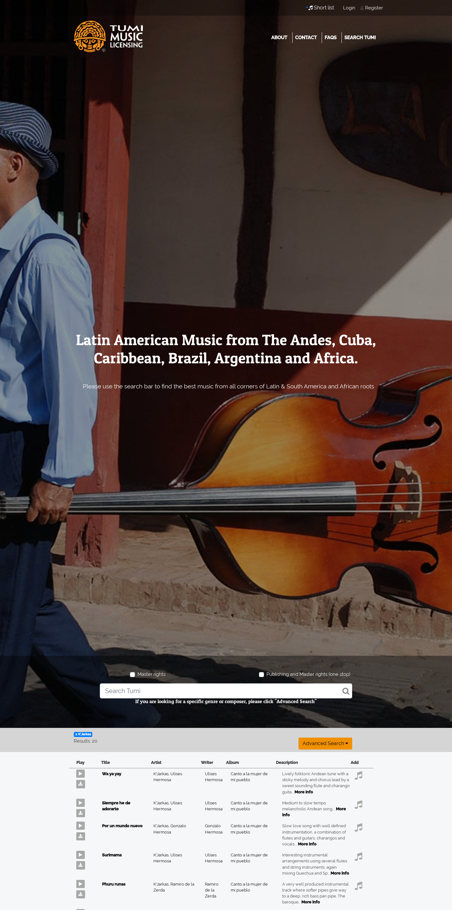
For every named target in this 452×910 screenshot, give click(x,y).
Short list (321, 8)
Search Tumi (360, 37)
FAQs (330, 37)
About (279, 37)
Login (349, 8)
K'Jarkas (161, 773)
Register (374, 8)
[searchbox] (226, 690)
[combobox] (226, 690)
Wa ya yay (111, 773)
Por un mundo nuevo (122, 825)
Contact (306, 37)
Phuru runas (113, 884)
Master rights (151, 674)
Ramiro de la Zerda (211, 890)
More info (303, 792)
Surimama (111, 855)
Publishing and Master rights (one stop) (308, 674)
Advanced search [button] (325, 743)
